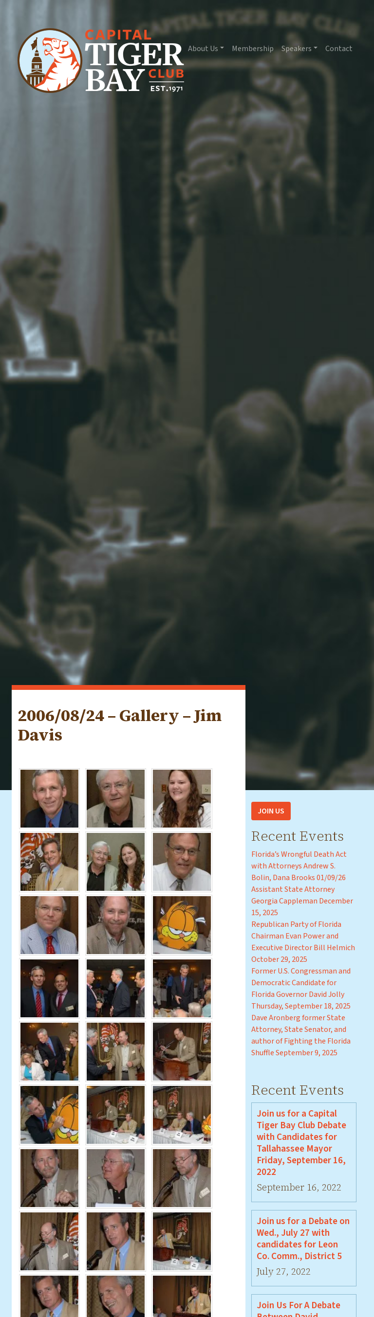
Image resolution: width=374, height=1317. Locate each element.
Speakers (296, 48)
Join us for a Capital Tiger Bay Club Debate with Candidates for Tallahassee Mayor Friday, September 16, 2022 (301, 1143)
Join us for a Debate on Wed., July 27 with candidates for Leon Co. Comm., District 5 (303, 1238)
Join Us (271, 811)
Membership (253, 48)
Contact (339, 48)
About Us (203, 48)
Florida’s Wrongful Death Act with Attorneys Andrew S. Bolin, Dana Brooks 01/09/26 (299, 866)
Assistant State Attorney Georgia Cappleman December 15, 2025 (302, 901)
